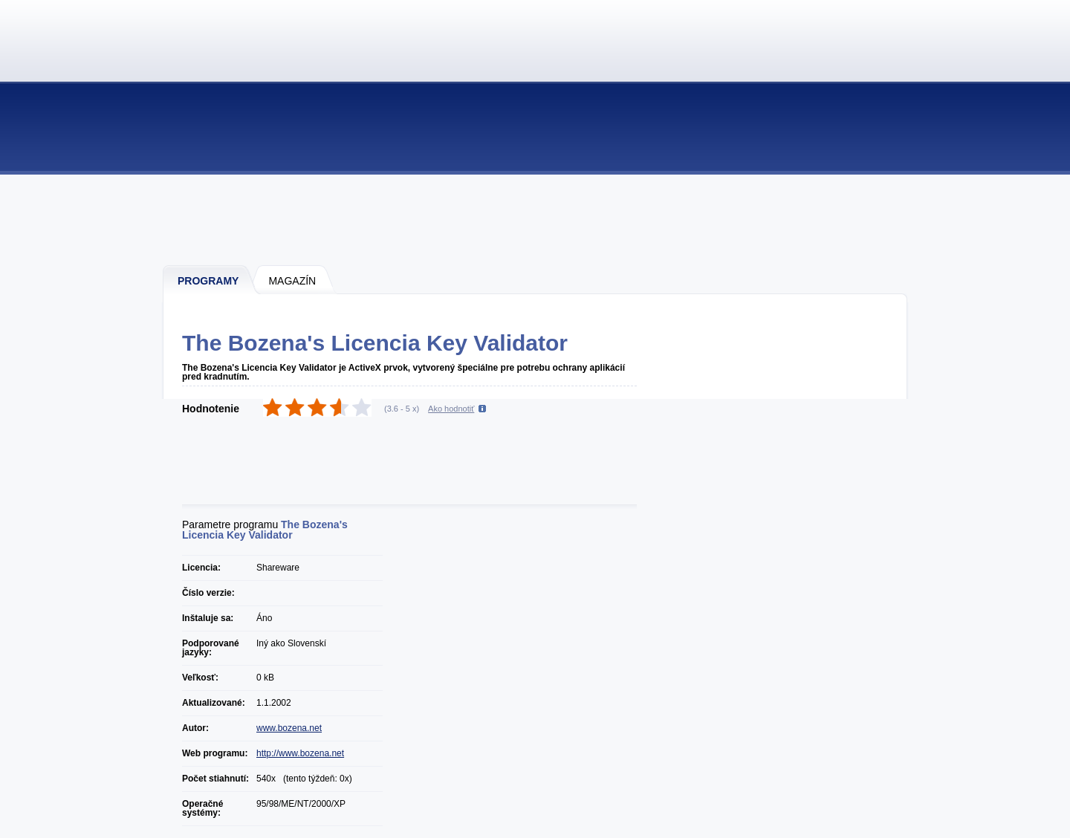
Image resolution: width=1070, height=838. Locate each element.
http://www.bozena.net (300, 753)
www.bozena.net (289, 728)
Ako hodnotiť (451, 408)
